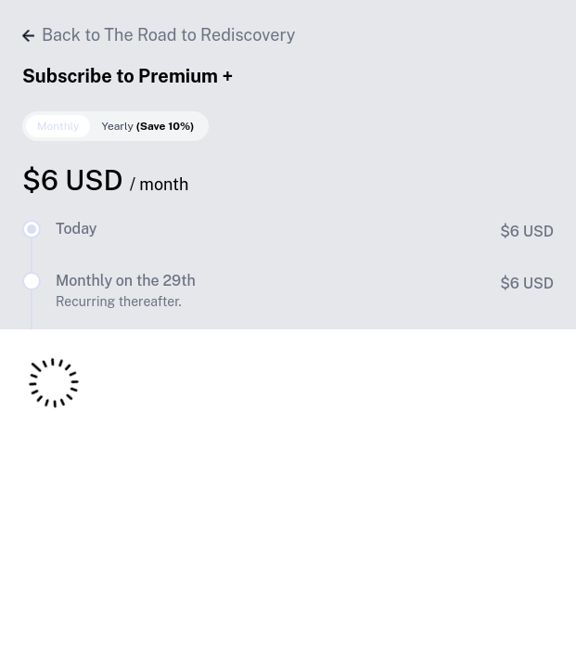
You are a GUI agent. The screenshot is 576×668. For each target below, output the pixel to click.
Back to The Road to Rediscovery (158, 35)
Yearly (147, 126)
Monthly (58, 126)
